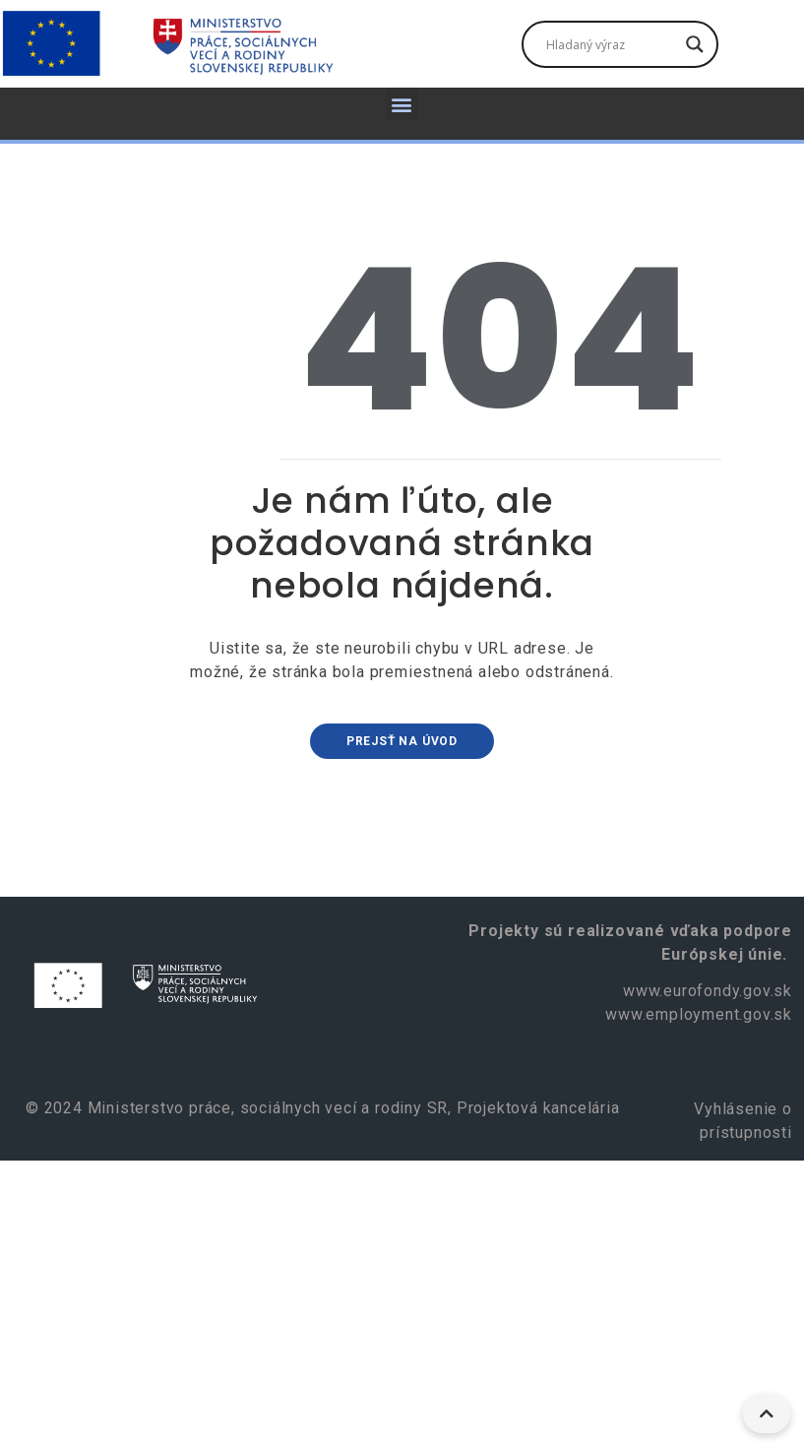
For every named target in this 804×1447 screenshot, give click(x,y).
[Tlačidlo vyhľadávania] (695, 44)
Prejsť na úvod (402, 741)
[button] (402, 104)
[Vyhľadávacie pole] (611, 44)
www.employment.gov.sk (698, 1014)
